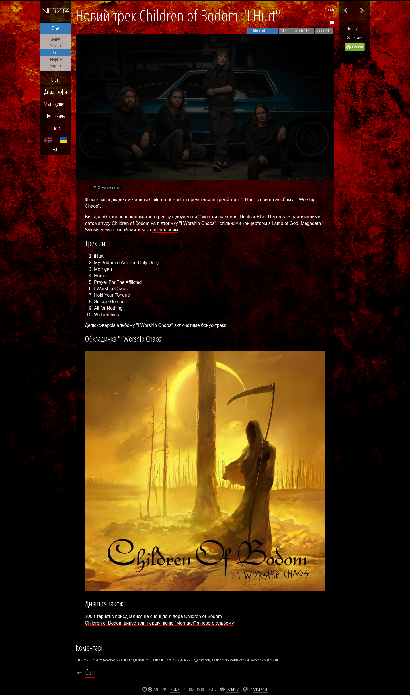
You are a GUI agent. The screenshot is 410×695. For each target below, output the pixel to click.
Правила (232, 689)
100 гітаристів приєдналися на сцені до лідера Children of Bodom (153, 616)
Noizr (175, 689)
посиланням (165, 229)
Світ (331, 10)
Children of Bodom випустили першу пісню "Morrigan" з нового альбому (159, 623)
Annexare (260, 689)
